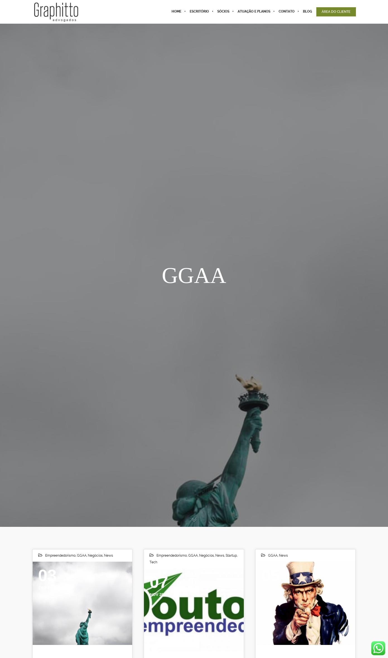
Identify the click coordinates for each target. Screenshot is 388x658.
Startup (231, 555)
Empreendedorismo (60, 555)
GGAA (81, 555)
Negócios (95, 555)
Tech (153, 562)
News (108, 555)
